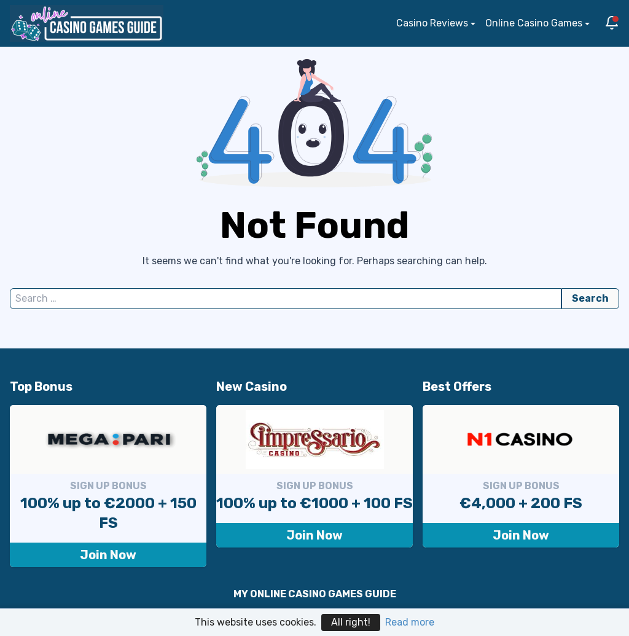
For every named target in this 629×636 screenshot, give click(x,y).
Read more (409, 622)
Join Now (108, 555)
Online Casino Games (533, 23)
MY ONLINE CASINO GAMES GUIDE (314, 594)
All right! (350, 622)
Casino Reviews (432, 23)
